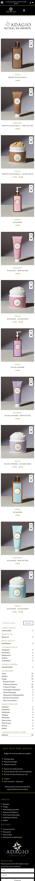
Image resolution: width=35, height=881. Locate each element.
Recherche (28, 623)
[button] (24, 10)
